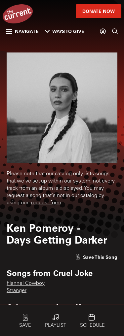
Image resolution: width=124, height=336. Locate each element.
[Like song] (96, 257)
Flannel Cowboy (26, 283)
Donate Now (98, 11)
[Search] (115, 31)
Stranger (16, 290)
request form (46, 203)
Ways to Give (64, 31)
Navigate (22, 31)
